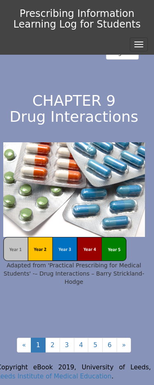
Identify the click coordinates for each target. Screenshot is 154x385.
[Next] (124, 345)
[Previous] (24, 345)
